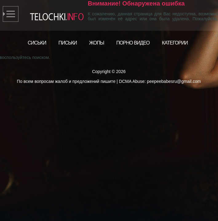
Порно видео (132, 42)
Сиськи (37, 42)
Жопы (96, 42)
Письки (67, 42)
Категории (175, 42)
